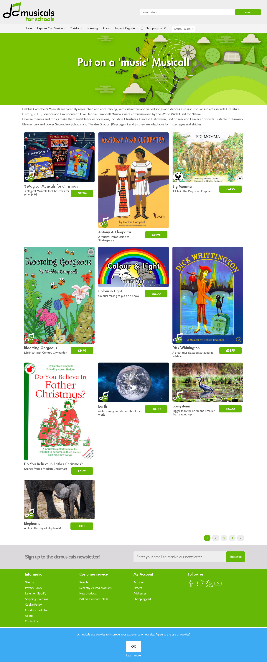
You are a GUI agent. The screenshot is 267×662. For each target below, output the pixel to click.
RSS (209, 584)
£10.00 (156, 294)
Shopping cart (142, 599)
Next (240, 538)
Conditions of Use (36, 610)
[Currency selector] (187, 29)
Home (29, 28)
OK (133, 121)
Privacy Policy (33, 587)
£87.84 (82, 193)
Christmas (77, 28)
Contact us (31, 621)
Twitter (200, 584)
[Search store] (187, 12)
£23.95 (82, 471)
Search (83, 582)
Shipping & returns (36, 599)
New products (88, 593)
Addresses (140, 593)
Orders (138, 587)
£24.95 (156, 235)
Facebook (191, 584)
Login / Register (128, 28)
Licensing (95, 28)
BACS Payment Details (93, 599)
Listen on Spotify (35, 593)
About (110, 28)
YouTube (218, 584)
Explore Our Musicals (51, 28)
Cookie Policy (33, 604)
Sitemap (30, 582)
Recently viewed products (95, 587)
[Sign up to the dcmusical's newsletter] (189, 556)
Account (139, 582)
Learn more (133, 130)
